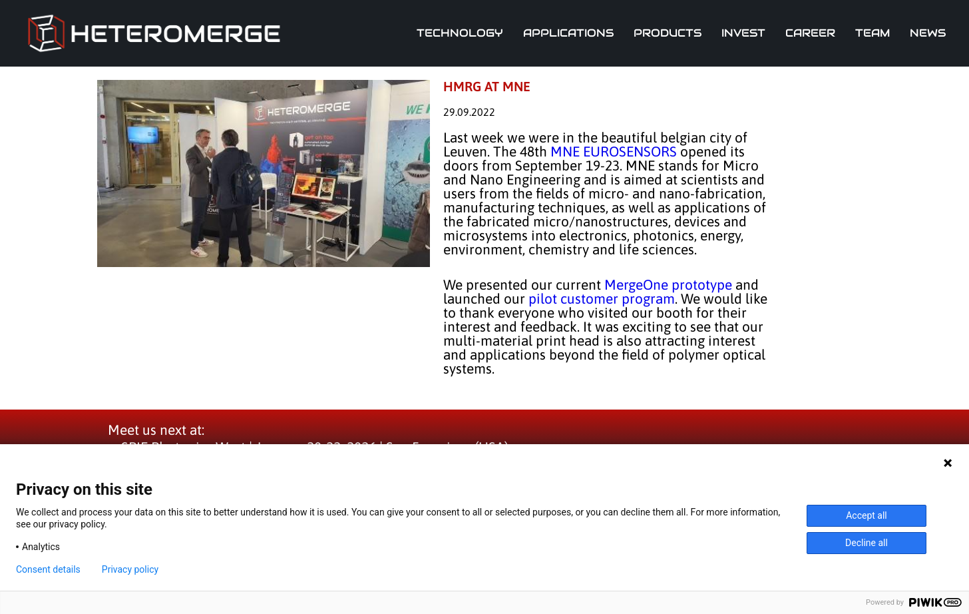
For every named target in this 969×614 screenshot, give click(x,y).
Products (667, 33)
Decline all (866, 542)
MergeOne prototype (668, 284)
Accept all (866, 515)
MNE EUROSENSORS (613, 151)
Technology (460, 33)
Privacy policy (130, 569)
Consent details (48, 569)
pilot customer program (601, 298)
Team (872, 33)
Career (810, 33)
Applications (568, 33)
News (928, 33)
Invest (743, 33)
